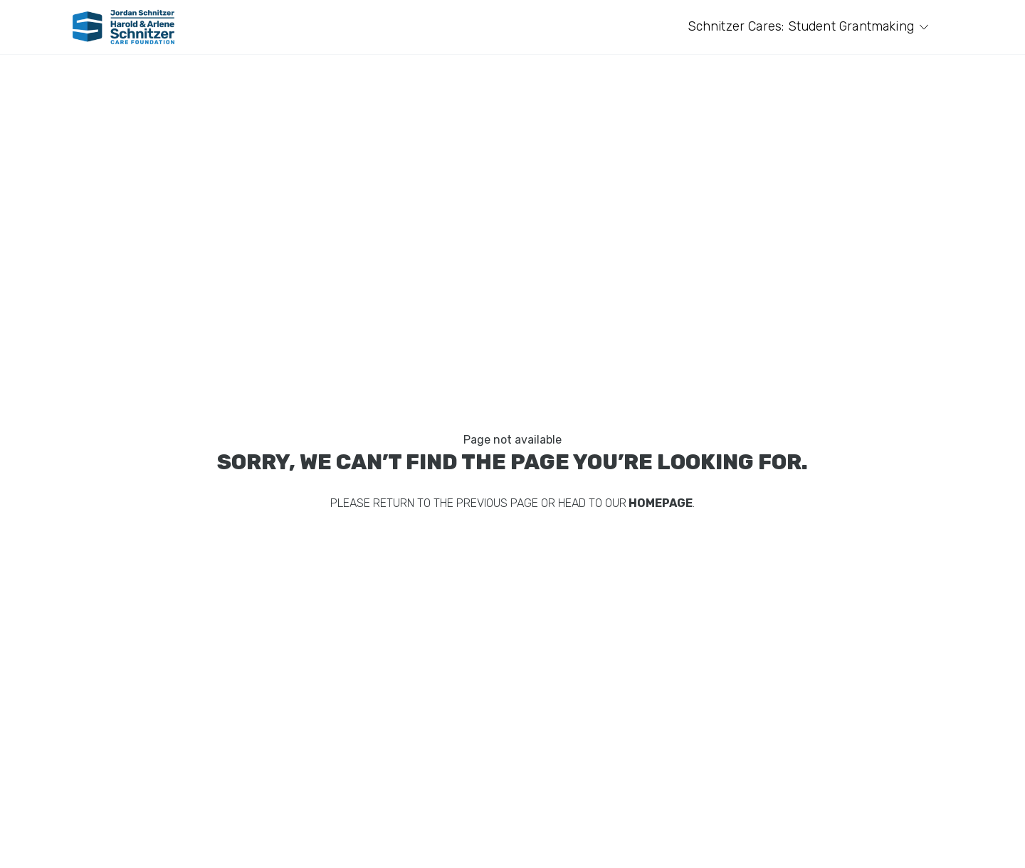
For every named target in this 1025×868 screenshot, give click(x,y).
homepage (659, 503)
